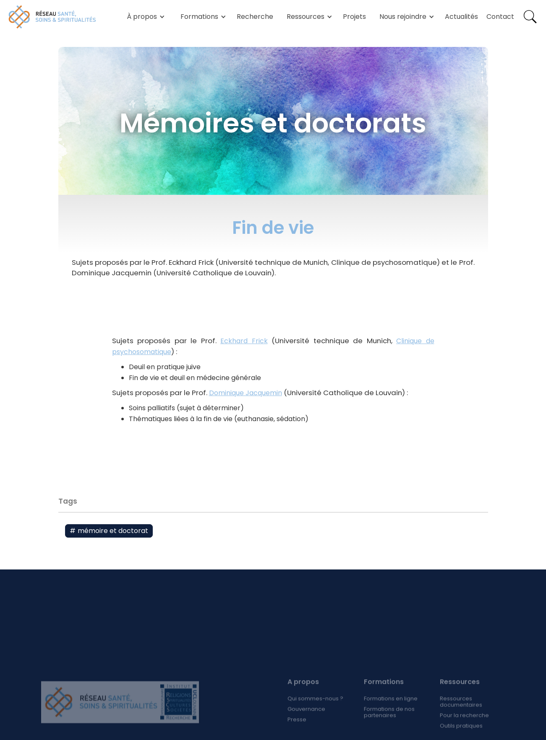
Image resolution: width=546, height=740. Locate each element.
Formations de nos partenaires (388, 725)
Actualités (461, 16)
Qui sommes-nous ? (315, 711)
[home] (52, 16)
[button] (144, 16)
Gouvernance (306, 722)
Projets (354, 16)
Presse (296, 732)
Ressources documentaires (461, 714)
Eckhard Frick (244, 341)
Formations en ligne (390, 711)
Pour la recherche (464, 728)
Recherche (255, 16)
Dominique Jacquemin (245, 393)
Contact (500, 16)
